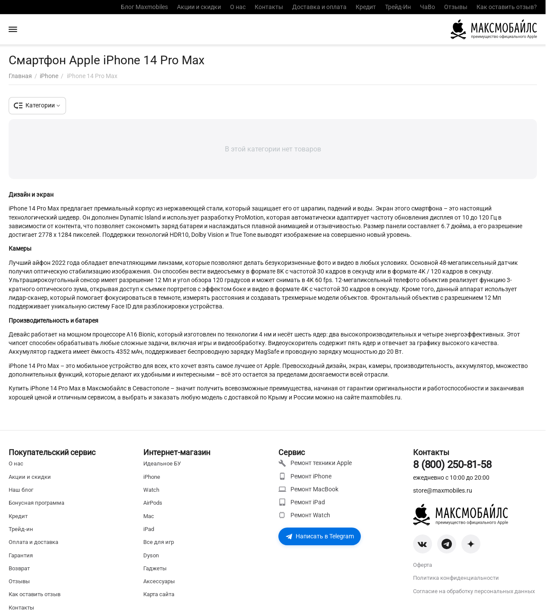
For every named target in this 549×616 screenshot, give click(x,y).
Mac (148, 516)
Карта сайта (158, 594)
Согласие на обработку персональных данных (474, 591)
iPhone (151, 477)
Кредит (366, 6)
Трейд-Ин (398, 6)
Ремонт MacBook (308, 489)
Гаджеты (155, 568)
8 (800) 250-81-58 (452, 464)
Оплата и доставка (33, 542)
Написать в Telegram (319, 536)
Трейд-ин (21, 529)
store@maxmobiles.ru (442, 490)
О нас (238, 6)
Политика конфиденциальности (456, 578)
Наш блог (21, 490)
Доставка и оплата (319, 6)
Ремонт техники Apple (315, 463)
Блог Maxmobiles (144, 6)
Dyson (151, 555)
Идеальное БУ (162, 463)
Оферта (422, 565)
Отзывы (455, 6)
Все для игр (158, 542)
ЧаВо (427, 6)
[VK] (422, 543)
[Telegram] (446, 543)
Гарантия (21, 555)
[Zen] (470, 543)
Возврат (19, 568)
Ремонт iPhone (304, 476)
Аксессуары (159, 581)
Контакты (269, 6)
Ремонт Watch (304, 515)
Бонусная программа (36, 503)
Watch (151, 490)
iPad (148, 529)
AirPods (152, 503)
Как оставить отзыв (34, 594)
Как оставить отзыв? (506, 6)
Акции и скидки (199, 6)
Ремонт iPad (301, 502)
